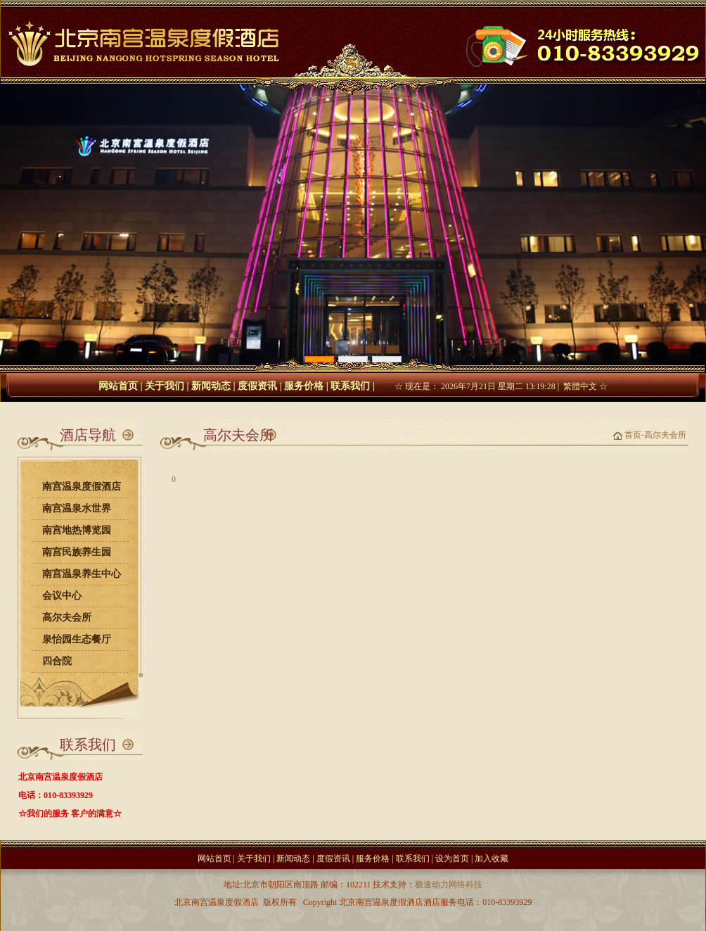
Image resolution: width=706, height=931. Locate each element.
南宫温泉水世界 (76, 508)
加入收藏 (491, 858)
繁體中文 (580, 386)
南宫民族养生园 (76, 552)
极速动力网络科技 (448, 884)
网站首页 (118, 386)
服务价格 (303, 386)
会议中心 (62, 595)
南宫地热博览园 (76, 530)
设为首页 (452, 858)
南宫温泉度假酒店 (81, 486)
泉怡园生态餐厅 (76, 639)
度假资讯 (257, 386)
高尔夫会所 (66, 617)
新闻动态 (211, 386)
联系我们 (350, 386)
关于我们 (164, 386)
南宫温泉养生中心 (81, 574)
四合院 (57, 661)
